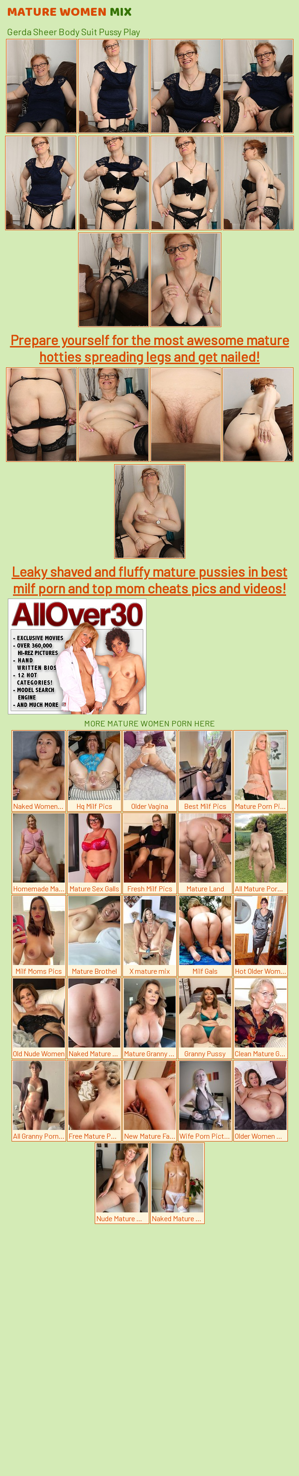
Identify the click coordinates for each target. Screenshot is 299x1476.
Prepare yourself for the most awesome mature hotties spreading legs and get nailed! (149, 348)
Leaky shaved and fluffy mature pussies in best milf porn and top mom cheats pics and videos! (149, 579)
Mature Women (69, 12)
